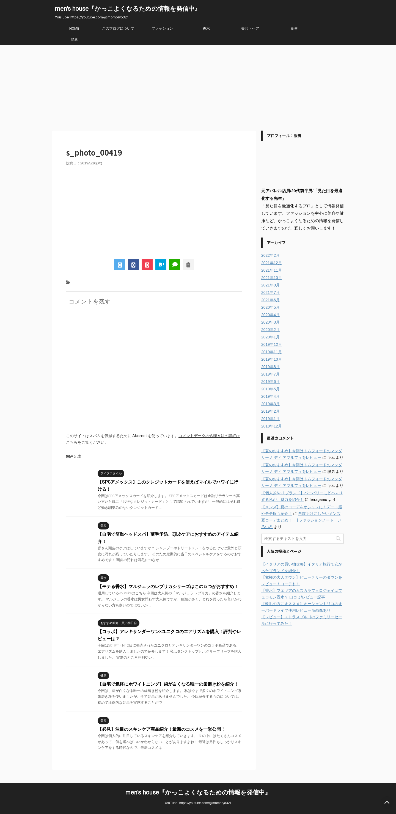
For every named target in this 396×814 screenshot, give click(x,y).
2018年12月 (271, 426)
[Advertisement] (198, 86)
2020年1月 (270, 337)
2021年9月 (270, 285)
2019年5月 (270, 389)
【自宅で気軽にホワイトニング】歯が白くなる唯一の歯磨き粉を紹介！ (168, 684)
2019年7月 (270, 374)
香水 (206, 28)
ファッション (162, 28)
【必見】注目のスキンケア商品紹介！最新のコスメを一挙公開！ (161, 729)
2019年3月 (270, 404)
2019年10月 (271, 359)
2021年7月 (270, 292)
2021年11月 (271, 270)
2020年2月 (270, 329)
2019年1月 (270, 418)
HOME (74, 28)
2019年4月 (270, 396)
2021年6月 (270, 300)
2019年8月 (270, 367)
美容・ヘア (250, 28)
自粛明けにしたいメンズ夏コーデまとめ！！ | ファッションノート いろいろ (301, 520)
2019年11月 (271, 352)
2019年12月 (271, 344)
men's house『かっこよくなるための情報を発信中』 (127, 8)
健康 (74, 39)
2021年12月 (271, 263)
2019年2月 (270, 411)
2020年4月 (270, 315)
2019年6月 (270, 381)
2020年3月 (270, 322)
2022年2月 (270, 255)
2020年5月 (270, 307)
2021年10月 (271, 277)
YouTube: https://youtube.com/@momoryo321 (198, 803)
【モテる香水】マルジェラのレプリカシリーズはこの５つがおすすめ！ (168, 586)
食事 (294, 28)
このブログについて (118, 28)
